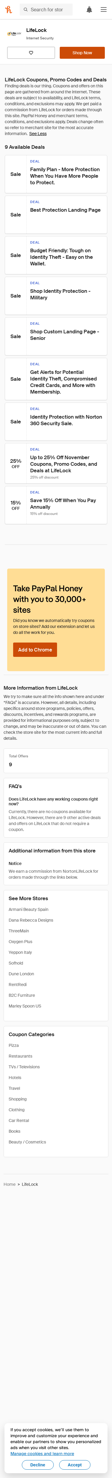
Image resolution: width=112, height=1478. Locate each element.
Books (14, 1131)
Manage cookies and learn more (42, 1453)
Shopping (18, 1099)
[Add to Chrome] (35, 650)
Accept (75, 1464)
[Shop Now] (82, 53)
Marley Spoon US (25, 1006)
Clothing (16, 1109)
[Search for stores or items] (46, 10)
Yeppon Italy (20, 952)
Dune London (21, 973)
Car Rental (19, 1120)
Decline (37, 1464)
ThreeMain (19, 931)
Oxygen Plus (20, 941)
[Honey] (9, 9)
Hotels (15, 1077)
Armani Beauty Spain (28, 909)
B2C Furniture (22, 995)
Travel (14, 1088)
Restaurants (20, 1056)
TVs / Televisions (24, 1067)
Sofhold (16, 963)
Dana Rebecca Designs (31, 920)
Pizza (14, 1045)
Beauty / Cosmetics (27, 1142)
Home (10, 1184)
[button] (103, 9)
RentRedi (18, 984)
